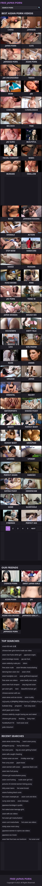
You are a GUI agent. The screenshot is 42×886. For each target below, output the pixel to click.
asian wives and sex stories (12, 697)
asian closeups (23, 801)
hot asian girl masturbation (12, 818)
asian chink (26, 672)
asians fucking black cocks (11, 792)
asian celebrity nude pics (11, 663)
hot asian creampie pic (10, 797)
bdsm (25, 663)
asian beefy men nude (28, 680)
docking (22, 718)
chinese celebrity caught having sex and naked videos (19, 714)
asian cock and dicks (29, 797)
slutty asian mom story (10, 826)
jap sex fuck (25, 659)
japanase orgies (30, 655)
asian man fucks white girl (11, 655)
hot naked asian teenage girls (13, 809)
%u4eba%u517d (8, 723)
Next (33, 528)
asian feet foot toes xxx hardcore (14, 839)
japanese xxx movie (9, 835)
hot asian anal (34, 839)
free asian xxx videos (9, 680)
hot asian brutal (23, 788)
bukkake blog (7, 706)
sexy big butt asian (29, 684)
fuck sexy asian (29, 706)
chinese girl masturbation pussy (14, 775)
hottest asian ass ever (10, 758)
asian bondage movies (10, 659)
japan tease (20, 763)
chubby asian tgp (27, 758)
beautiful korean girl (28, 689)
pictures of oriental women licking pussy (17, 784)
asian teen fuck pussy (10, 771)
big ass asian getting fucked (26, 750)
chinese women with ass (11, 693)
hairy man (31, 718)
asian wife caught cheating (12, 754)
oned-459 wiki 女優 (9, 646)
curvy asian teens (8, 801)
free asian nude (8, 667)
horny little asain (23, 746)
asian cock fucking (9, 780)
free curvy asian (8, 763)
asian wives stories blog (11, 741)
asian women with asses (11, 767)
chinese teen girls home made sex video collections (17, 650)
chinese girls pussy (9, 718)
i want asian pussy (29, 741)
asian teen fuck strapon (10, 684)
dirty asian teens (8, 788)
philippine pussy (8, 746)
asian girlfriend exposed (28, 676)
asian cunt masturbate (10, 822)
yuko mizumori (7, 727)
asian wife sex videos (10, 814)
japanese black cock (30, 767)
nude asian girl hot (25, 780)
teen (17, 689)
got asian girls (7, 689)
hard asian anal (22, 723)
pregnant (18, 706)
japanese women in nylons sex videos (16, 831)
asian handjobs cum (9, 676)
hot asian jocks (7, 750)
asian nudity (29, 697)
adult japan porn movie (10, 710)
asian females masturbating (26, 667)
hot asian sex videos (29, 822)
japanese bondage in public (12, 805)
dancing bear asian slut (10, 672)
